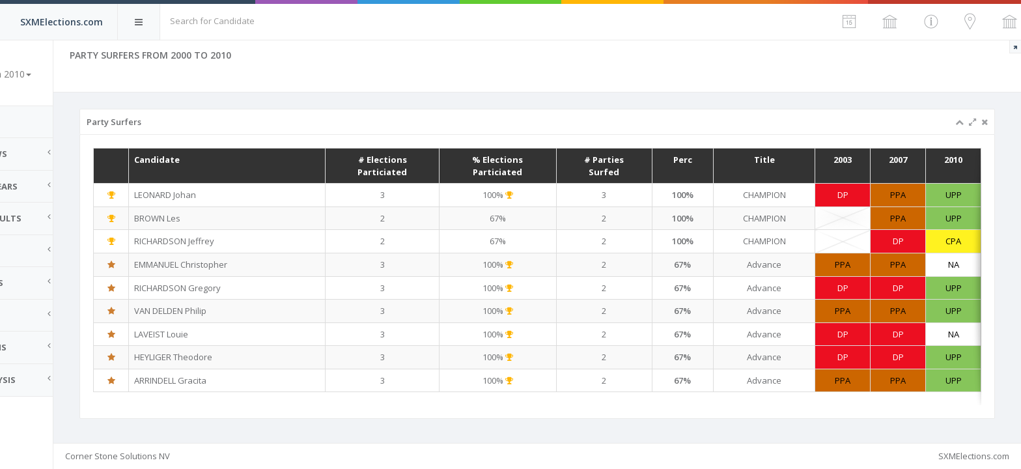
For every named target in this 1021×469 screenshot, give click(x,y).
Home (26, 122)
